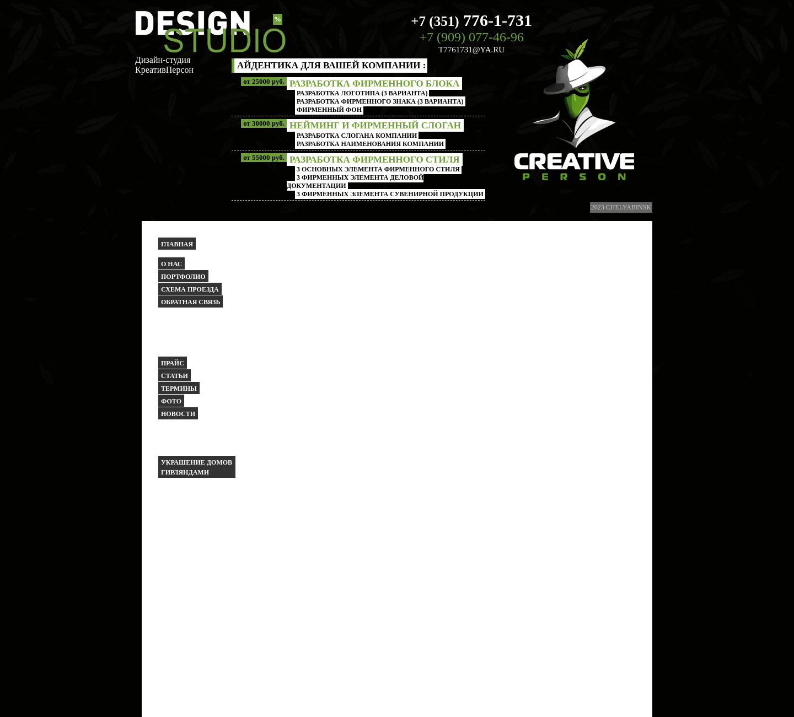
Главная (177, 244)
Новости (178, 414)
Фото (171, 401)
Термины (179, 388)
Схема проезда (190, 289)
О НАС (171, 264)
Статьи (174, 376)
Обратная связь (190, 302)
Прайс (172, 363)
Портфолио (183, 277)
